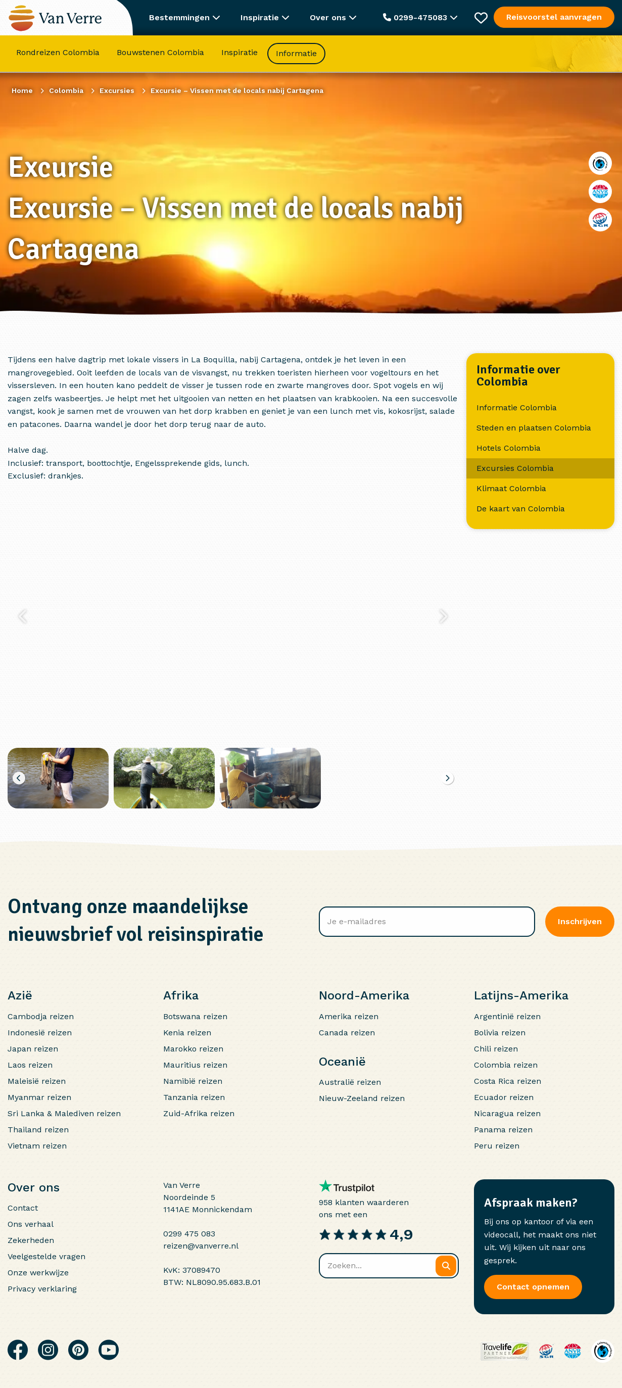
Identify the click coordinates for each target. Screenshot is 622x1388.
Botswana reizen (195, 1016)
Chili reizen (496, 1049)
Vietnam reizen (37, 1146)
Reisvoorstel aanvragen (554, 17)
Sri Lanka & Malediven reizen (64, 1113)
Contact (23, 1208)
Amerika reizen (348, 1016)
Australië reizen (350, 1082)
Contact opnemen (533, 1286)
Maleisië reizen (37, 1081)
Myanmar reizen (39, 1097)
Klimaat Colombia (511, 488)
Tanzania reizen (194, 1097)
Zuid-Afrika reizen (198, 1113)
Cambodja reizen (41, 1016)
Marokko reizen (193, 1049)
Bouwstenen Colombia (160, 53)
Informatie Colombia (516, 407)
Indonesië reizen (40, 1032)
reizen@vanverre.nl (200, 1246)
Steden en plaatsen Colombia (533, 428)
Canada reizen (347, 1032)
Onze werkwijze (38, 1272)
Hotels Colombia (508, 448)
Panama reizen (503, 1129)
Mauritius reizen (195, 1065)
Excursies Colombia (515, 468)
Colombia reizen (506, 1065)
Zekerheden (31, 1240)
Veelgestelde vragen (46, 1256)
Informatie (296, 54)
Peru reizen (496, 1146)
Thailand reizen (38, 1129)
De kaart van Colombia (520, 508)
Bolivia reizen (499, 1032)
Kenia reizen (187, 1032)
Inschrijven (580, 921)
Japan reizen (33, 1049)
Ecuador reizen (504, 1097)
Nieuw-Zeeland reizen (362, 1098)
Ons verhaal (31, 1224)
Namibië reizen (192, 1081)
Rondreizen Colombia (58, 53)
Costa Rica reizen (507, 1081)
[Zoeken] (446, 1266)
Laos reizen (30, 1065)
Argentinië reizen (507, 1016)
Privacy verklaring (42, 1289)
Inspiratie (239, 53)
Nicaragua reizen (507, 1113)
